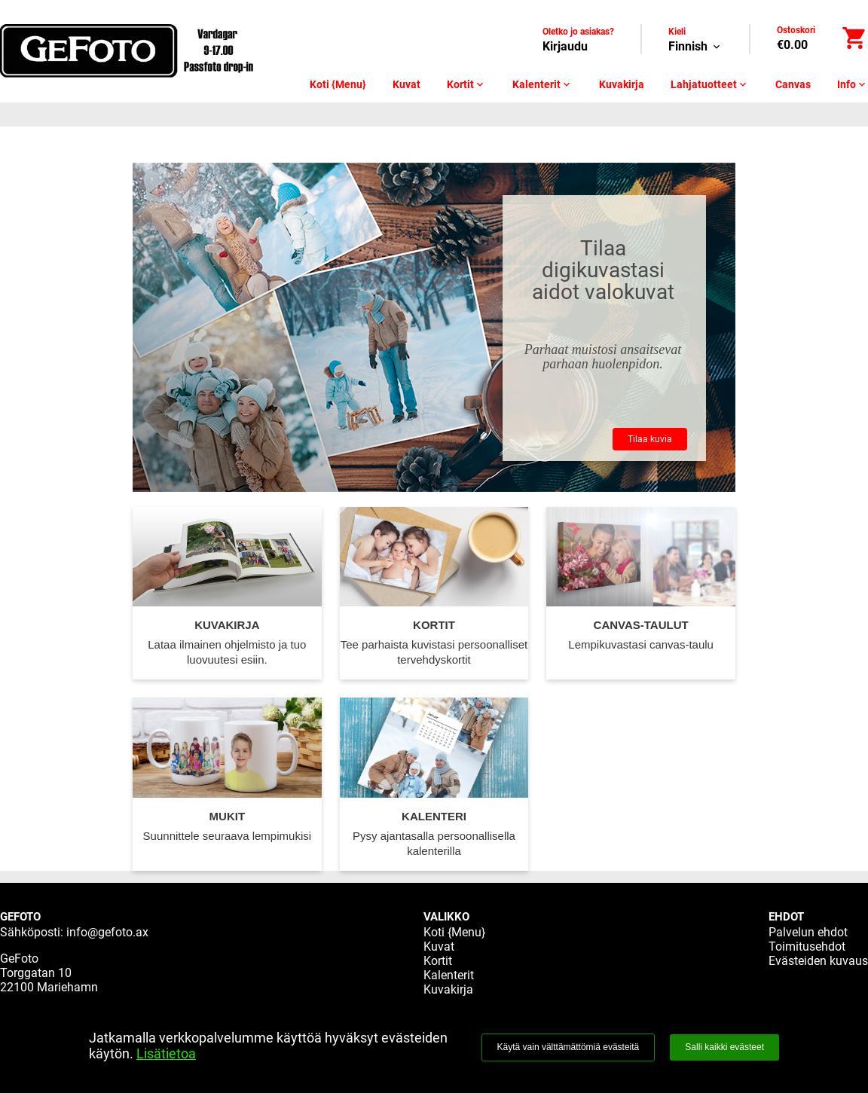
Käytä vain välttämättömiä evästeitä (568, 1047)
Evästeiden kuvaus (818, 961)
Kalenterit (542, 84)
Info (852, 84)
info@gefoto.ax (107, 932)
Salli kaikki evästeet (724, 1047)
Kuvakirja (621, 84)
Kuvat (406, 84)
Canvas (793, 84)
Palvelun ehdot (808, 932)
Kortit (466, 84)
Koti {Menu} (338, 84)
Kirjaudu (565, 46)
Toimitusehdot (807, 946)
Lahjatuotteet (710, 84)
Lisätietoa (166, 1053)
